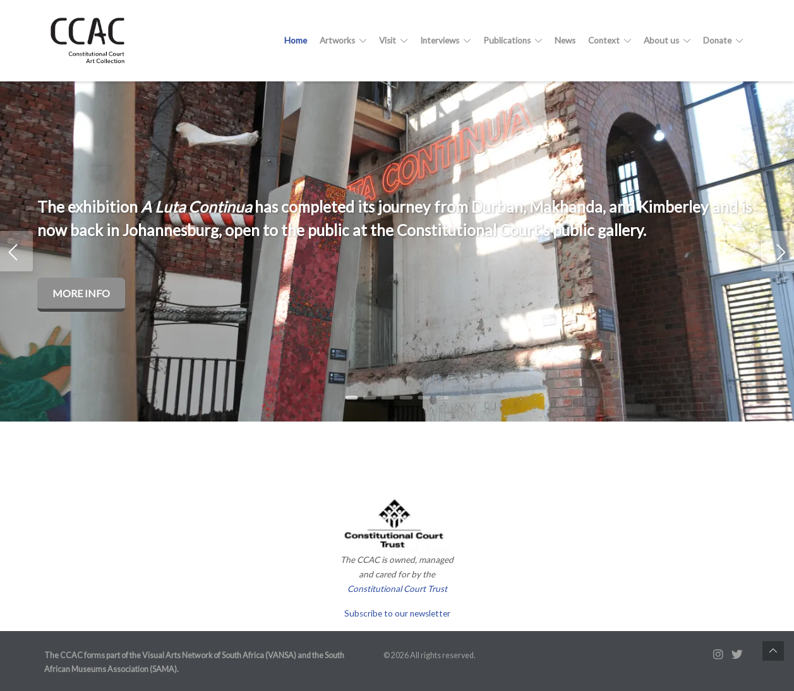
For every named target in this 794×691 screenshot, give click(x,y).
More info (81, 293)
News (565, 40)
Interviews (445, 40)
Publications (512, 40)
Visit (393, 40)
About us (667, 40)
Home (295, 40)
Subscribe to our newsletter (397, 613)
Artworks (343, 40)
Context (609, 40)
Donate (723, 40)
